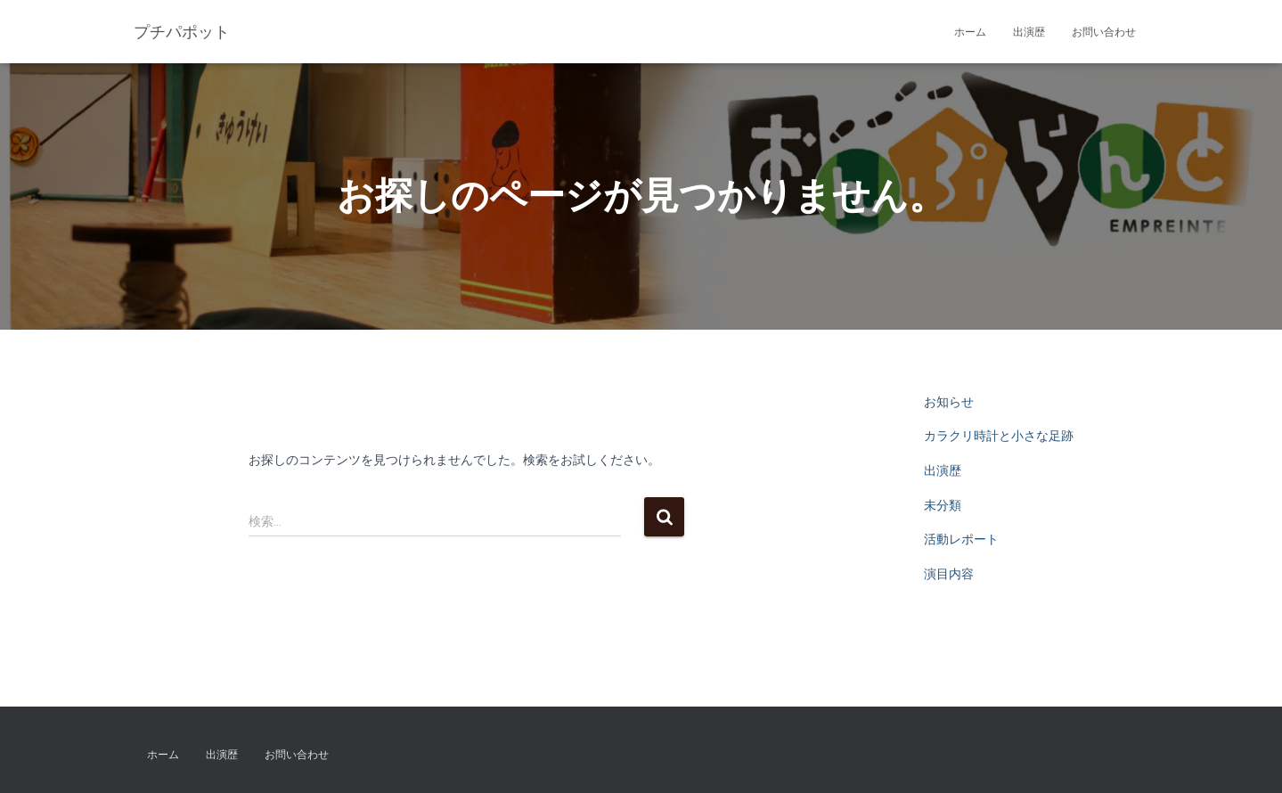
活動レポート (961, 539)
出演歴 (1029, 32)
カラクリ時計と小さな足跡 (999, 436)
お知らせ (949, 402)
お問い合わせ (1104, 32)
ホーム (970, 32)
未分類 (942, 505)
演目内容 (949, 574)
